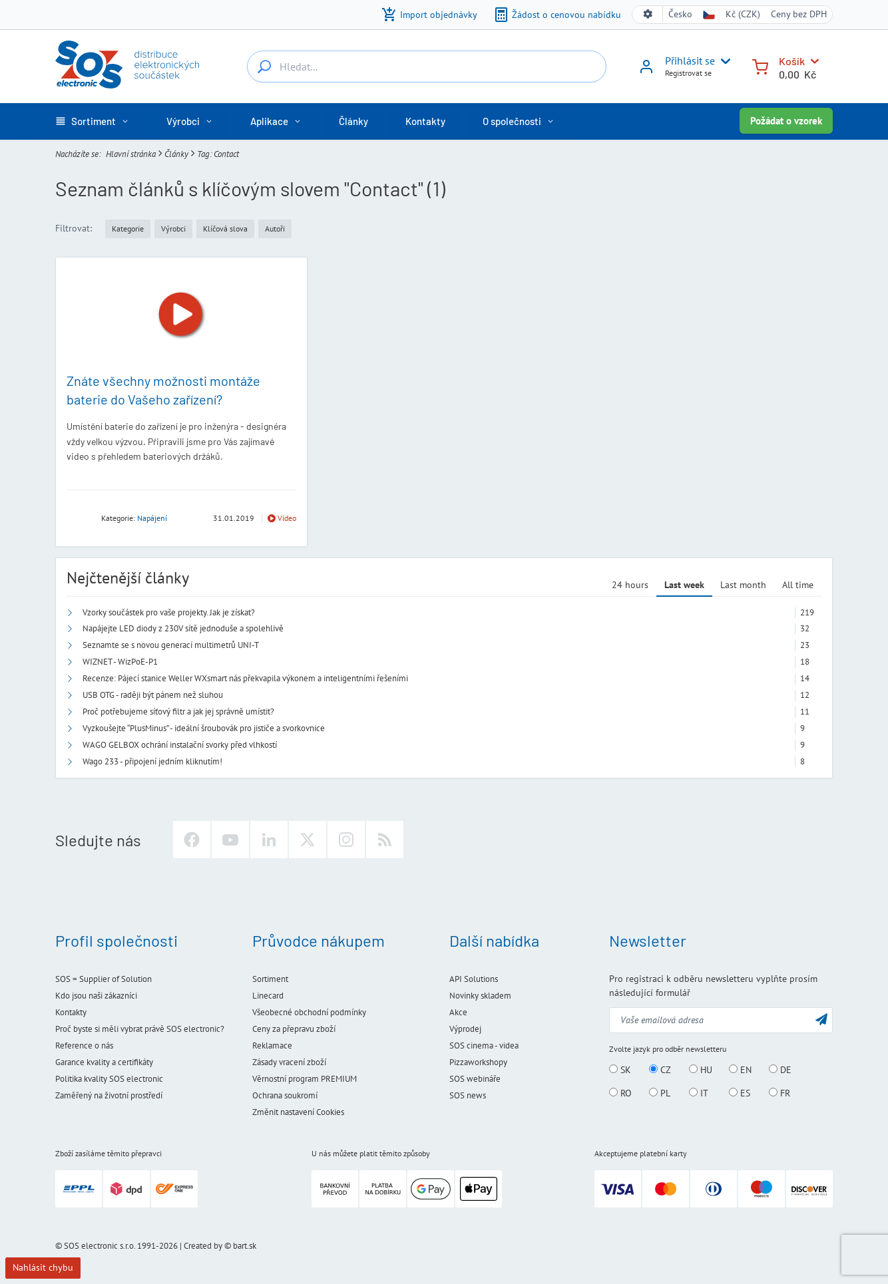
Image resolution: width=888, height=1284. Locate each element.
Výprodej (465, 1029)
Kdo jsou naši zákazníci (96, 995)
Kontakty (71, 1012)
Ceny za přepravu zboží (293, 1029)
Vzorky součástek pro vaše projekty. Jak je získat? (169, 612)
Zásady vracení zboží (289, 1062)
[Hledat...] (264, 66)
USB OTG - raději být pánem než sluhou (153, 695)
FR (779, 1093)
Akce (458, 1012)
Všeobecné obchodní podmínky (309, 1012)
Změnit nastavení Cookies (298, 1112)
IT (698, 1093)
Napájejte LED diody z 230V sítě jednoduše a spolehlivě (183, 628)
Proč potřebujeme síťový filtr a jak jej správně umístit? (178, 711)
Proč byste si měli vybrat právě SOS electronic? (139, 1029)
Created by (203, 1245)
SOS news (467, 1095)
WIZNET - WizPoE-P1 (120, 661)
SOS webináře (475, 1078)
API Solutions (473, 979)
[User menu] (723, 61)
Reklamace (272, 1045)
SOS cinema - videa (484, 1045)
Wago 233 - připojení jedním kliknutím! (152, 761)
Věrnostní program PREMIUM (304, 1078)
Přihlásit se (690, 60)
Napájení (152, 518)
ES (739, 1093)
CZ (660, 1070)
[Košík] (760, 66)
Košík (792, 61)
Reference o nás (84, 1045)
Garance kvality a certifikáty (104, 1062)
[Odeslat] (821, 1019)
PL (659, 1093)
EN (740, 1070)
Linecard (268, 995)
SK (620, 1070)
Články (176, 154)
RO (620, 1093)
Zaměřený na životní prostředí (108, 1095)
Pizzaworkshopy (478, 1062)
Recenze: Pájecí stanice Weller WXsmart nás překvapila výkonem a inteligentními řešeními (245, 678)
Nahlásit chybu (43, 1267)
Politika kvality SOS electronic (109, 1078)
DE (780, 1070)
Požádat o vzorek (786, 120)
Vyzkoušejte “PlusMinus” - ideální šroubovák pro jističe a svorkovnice (204, 728)
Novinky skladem (480, 995)
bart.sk (244, 1245)
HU (700, 1070)
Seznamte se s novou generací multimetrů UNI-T (171, 645)
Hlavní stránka (131, 154)
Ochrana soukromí (285, 1095)
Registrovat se (688, 73)
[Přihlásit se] (646, 71)
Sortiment (270, 979)
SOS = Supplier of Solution (103, 979)
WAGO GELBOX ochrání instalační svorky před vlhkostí (180, 744)
